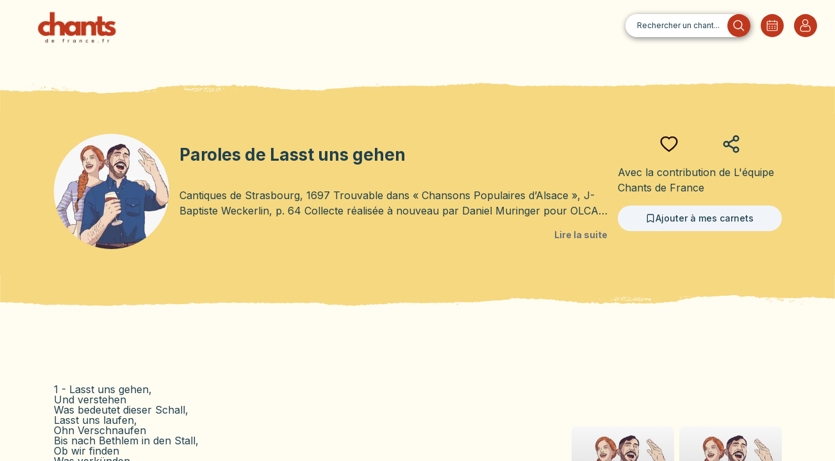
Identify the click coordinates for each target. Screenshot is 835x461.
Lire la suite (581, 234)
